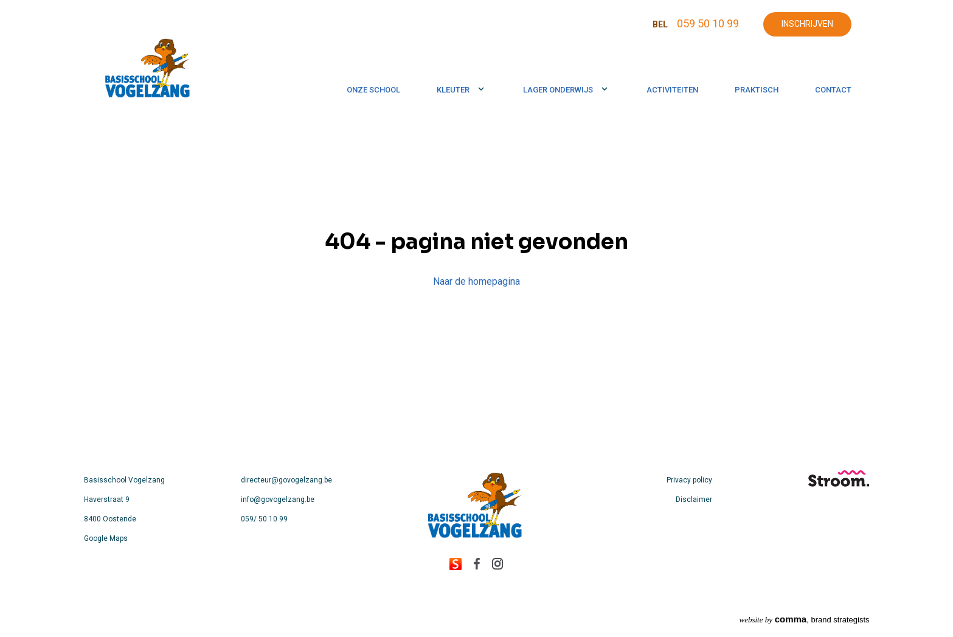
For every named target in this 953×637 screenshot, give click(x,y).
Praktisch (756, 89)
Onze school (373, 89)
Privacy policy (689, 480)
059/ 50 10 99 (264, 519)
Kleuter (453, 89)
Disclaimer (694, 499)
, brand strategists (805, 619)
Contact (833, 89)
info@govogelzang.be (277, 499)
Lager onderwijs (558, 89)
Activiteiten (672, 89)
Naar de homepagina (476, 281)
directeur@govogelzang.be (286, 480)
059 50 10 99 (708, 23)
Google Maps (106, 538)
